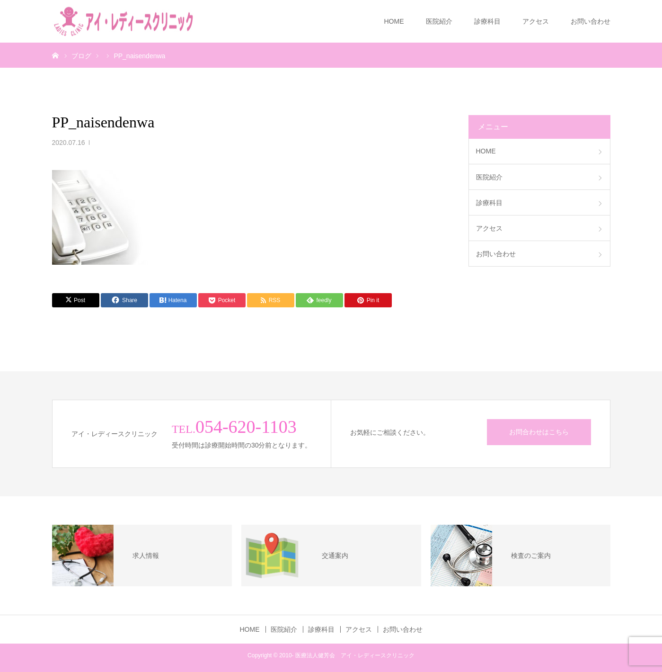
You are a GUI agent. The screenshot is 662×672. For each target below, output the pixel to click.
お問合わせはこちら (539, 432)
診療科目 (487, 21)
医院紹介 (439, 21)
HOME (394, 21)
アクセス (535, 21)
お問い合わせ (590, 21)
